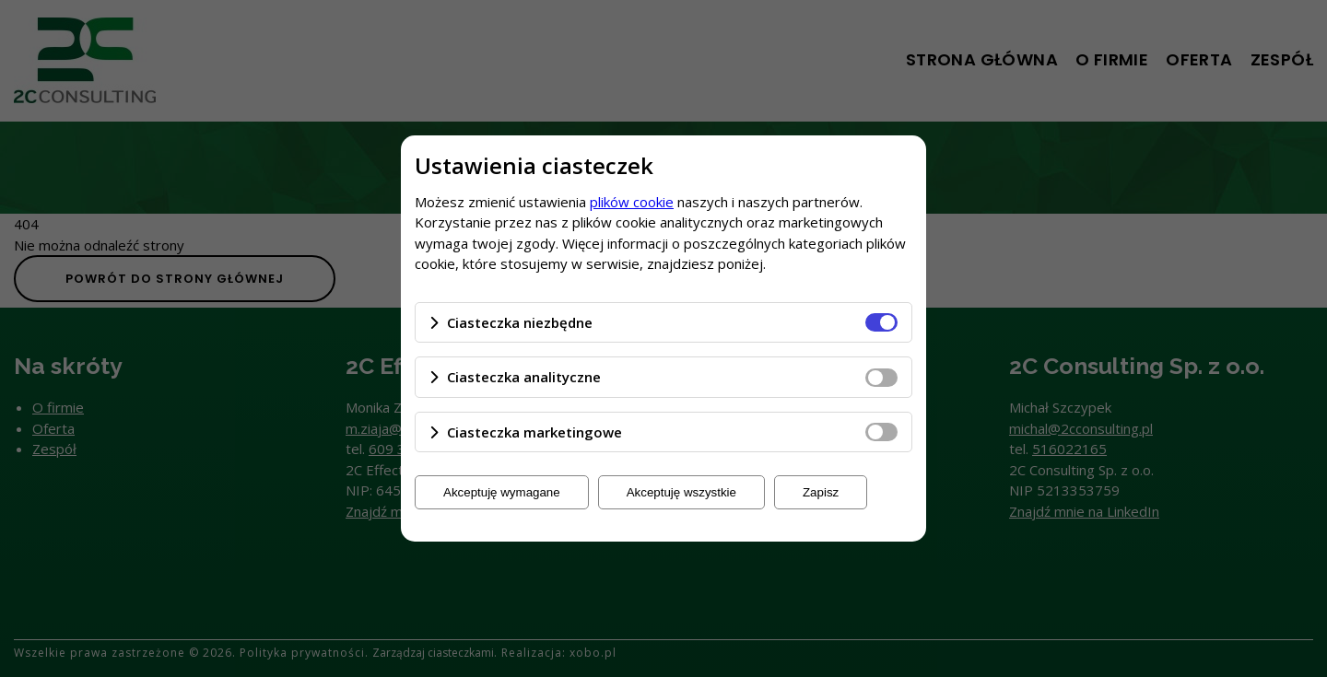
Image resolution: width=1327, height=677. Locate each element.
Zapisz (821, 492)
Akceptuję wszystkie (681, 492)
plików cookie (632, 202)
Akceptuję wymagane (501, 492)
